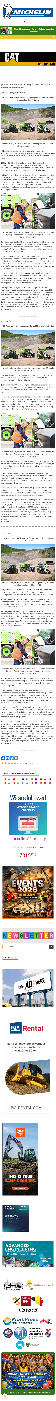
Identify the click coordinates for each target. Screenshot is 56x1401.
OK (51, 946)
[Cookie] (4, 1396)
